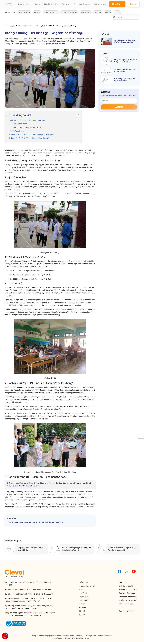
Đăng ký (133, 4)
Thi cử (117, 12)
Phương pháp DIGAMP (87, 586)
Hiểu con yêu (10, 26)
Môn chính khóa (24, 12)
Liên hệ (122, 607)
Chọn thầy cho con (50, 12)
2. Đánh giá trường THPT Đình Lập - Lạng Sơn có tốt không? (31, 134)
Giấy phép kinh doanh (127, 611)
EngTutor (82, 607)
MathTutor (83, 593)
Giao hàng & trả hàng (127, 593)
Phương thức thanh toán (128, 597)
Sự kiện (82, 615)
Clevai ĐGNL (84, 597)
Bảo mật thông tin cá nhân (129, 589)
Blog (121, 582)
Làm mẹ (108, 12)
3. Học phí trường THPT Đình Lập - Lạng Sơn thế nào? (29, 138)
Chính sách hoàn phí (127, 604)
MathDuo (82, 589)
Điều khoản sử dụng (127, 586)
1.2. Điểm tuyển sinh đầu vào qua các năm (26, 127)
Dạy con (37, 12)
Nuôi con (98, 12)
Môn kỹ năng (85, 12)
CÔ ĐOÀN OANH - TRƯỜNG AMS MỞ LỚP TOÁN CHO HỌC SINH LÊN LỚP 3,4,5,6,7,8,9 (35, 522)
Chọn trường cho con (69, 12)
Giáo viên (82, 611)
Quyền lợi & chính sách (127, 600)
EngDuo (82, 604)
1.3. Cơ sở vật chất (17, 131)
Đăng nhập (117, 4)
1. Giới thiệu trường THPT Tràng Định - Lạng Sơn (27, 120)
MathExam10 (84, 600)
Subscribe (119, 107)
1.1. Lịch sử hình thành (18, 124)
